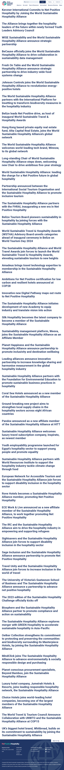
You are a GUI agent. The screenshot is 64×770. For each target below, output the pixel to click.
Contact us (18, 751)
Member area (19, 754)
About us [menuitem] (19, 5)
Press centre (19, 749)
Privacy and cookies (35, 751)
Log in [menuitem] (42, 2)
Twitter (48, 751)
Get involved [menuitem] (43, 5)
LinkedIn (49, 749)
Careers (18, 752)
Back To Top (56, 741)
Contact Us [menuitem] (58, 2)
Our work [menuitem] (25, 5)
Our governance (34, 749)
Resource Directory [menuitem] (53, 5)
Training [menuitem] (49, 2)
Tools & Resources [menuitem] (34, 5)
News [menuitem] (60, 5)
